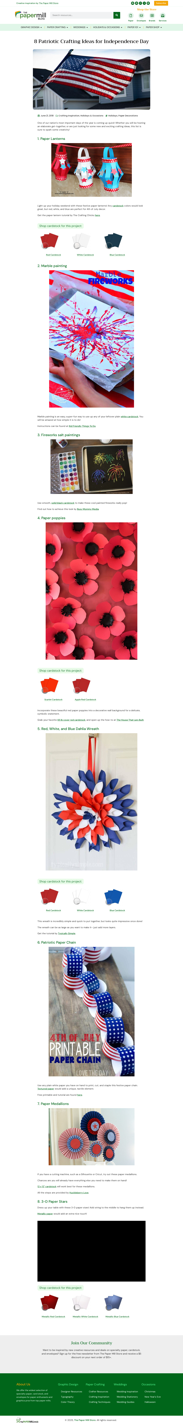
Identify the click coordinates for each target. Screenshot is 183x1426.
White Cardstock (85, 254)
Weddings (120, 1384)
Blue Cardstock (117, 254)
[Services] (163, 16)
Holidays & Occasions (91, 115)
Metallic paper (45, 1213)
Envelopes (141, 20)
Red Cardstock (53, 254)
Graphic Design (68, 1384)
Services (162, 20)
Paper (130, 20)
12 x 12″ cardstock (46, 1186)
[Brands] (152, 16)
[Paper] (131, 16)
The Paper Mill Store (48, 3)
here (97, 215)
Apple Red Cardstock (85, 699)
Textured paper (45, 1088)
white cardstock (129, 416)
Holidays (112, 115)
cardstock (118, 205)
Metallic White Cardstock (85, 1316)
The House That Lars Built (130, 719)
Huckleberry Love (78, 1192)
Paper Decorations (128, 115)
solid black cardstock (62, 502)
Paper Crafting (95, 1384)
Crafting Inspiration (69, 115)
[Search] (116, 15)
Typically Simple (66, 933)
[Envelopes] (141, 16)
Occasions (148, 1384)
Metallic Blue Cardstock (117, 1316)
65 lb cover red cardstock (71, 719)
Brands (152, 20)
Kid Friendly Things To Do (82, 426)
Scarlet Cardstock (53, 699)
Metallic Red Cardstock (53, 1316)
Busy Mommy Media (88, 509)
